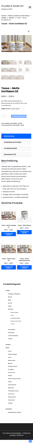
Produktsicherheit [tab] (10, 148)
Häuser (10, 375)
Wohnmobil (11, 400)
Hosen (12, 315)
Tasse (22, 125)
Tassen (19, 123)
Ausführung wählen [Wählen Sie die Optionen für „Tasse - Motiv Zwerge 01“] (8, 234)
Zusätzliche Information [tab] (12, 142)
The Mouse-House (13, 391)
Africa (10, 351)
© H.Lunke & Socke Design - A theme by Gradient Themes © (16, 434)
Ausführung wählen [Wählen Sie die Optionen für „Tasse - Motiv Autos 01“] (8, 267)
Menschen (11, 388)
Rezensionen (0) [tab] (10, 154)
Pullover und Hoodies (16, 321)
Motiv (7, 348)
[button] (28, 31)
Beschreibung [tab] (9, 136)
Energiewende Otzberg (14, 412)
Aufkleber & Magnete (14, 294)
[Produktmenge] (5, 116)
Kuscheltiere (11, 329)
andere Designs (12, 354)
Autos (10, 357)
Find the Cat (11, 372)
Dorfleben (13, 123)
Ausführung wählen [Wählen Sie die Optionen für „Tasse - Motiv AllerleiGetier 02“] (24, 267)
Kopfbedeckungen (15, 318)
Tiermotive (11, 394)
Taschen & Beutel (13, 335)
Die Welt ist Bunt (12, 366)
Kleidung (10, 309)
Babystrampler (14, 312)
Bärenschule (11, 360)
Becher (10, 297)
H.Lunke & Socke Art (12, 6)
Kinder (10, 381)
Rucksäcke (11, 332)
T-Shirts (13, 324)
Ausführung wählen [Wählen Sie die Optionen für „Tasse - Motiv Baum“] (24, 232)
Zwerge (10, 403)
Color (3, 109)
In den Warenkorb (18, 116)
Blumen (10, 363)
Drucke (10, 303)
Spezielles (9, 409)
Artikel (8, 290)
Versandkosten (6, 105)
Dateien (8, 344)
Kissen (10, 306)
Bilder (9, 300)
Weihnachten (12, 397)
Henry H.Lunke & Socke (14, 378)
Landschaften (12, 384)
